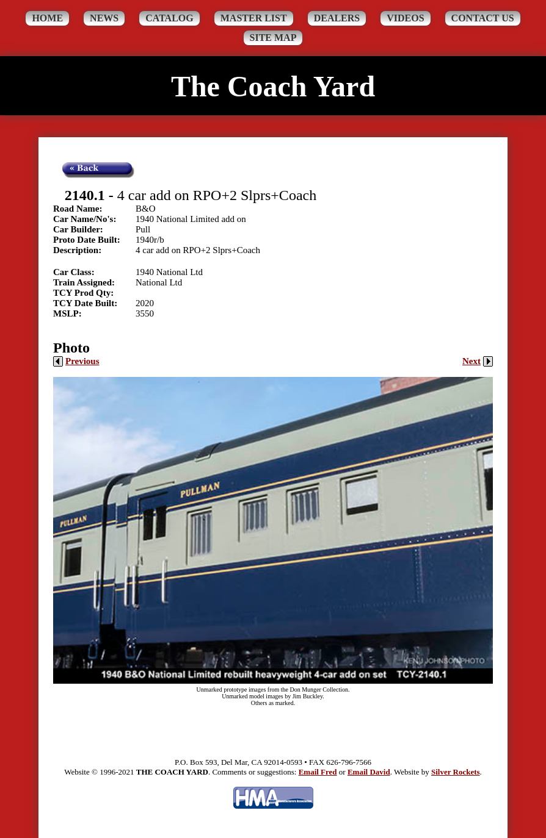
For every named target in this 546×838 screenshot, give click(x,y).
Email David (369, 771)
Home (47, 18)
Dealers (337, 18)
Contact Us (482, 18)
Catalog (169, 18)
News (104, 18)
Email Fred (318, 771)
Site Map (273, 37)
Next (477, 361)
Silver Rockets (455, 771)
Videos (405, 18)
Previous (76, 361)
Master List (253, 18)
